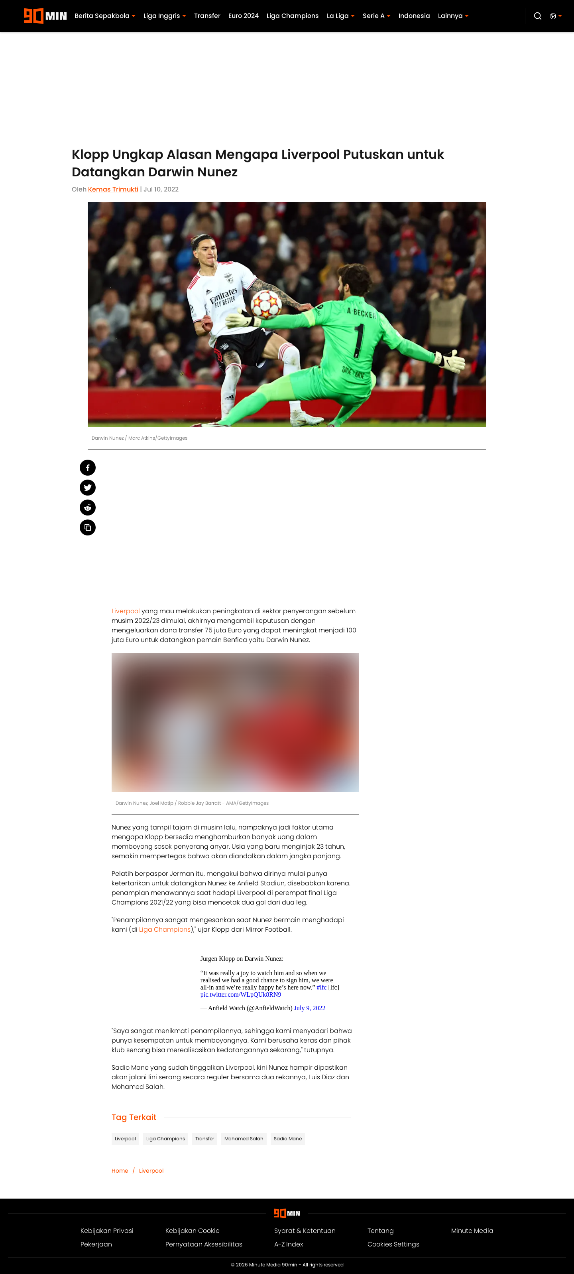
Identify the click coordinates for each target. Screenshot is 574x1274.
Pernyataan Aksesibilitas (203, 1244)
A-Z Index (288, 1244)
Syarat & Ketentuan (305, 1230)
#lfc (322, 987)
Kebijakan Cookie (192, 1230)
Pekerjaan (96, 1244)
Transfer (204, 1138)
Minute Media (472, 1230)
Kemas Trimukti (113, 189)
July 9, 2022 (310, 1008)
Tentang (381, 1230)
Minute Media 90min (273, 1265)
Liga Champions (165, 929)
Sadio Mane (288, 1138)
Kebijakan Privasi (107, 1230)
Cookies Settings (393, 1244)
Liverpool (126, 611)
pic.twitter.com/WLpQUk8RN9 (241, 994)
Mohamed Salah (243, 1138)
